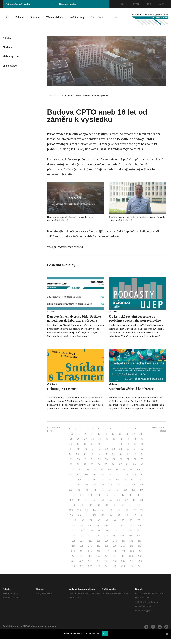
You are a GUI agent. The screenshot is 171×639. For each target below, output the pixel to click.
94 (95, 469)
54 (120, 449)
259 (131, 556)
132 (78, 489)
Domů (53, 95)
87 (120, 464)
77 (128, 459)
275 (114, 566)
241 (131, 545)
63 (106, 454)
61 (92, 454)
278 (139, 566)
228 (98, 541)
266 (115, 561)
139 (133, 489)
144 (98, 495)
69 (71, 459)
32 (120, 439)
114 (94, 479)
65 (120, 454)
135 (102, 489)
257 (114, 556)
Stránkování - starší (159, 429)
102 (78, 474)
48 (78, 449)
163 (98, 505)
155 (110, 500)
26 (78, 439)
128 (126, 484)
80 (71, 464)
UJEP (161, 4)
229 (107, 541)
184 (110, 515)
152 (86, 500)
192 (98, 520)
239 (115, 545)
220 (106, 535)
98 (124, 469)
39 (92, 444)
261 (72, 561)
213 (122, 530)
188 (142, 515)
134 (94, 489)
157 (126, 500)
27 (85, 439)
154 (102, 500)
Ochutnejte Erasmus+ (62, 389)
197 (138, 520)
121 (70, 484)
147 (122, 495)
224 (138, 535)
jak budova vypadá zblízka (125, 149)
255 (98, 556)
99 (131, 469)
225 (73, 541)
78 (135, 459)
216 (74, 535)
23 (133, 433)
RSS (26, 626)
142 (82, 495)
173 (102, 510)
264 (98, 561)
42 (113, 444)
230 (115, 541)
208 (83, 530)
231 (123, 541)
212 (115, 530)
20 (113, 433)
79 (142, 459)
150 (71, 500)
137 (118, 489)
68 (142, 454)
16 (85, 433)
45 (135, 444)
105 (102, 474)
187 (134, 515)
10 (123, 428)
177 (134, 510)
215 (138, 530)
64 (113, 454)
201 (98, 525)
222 (122, 535)
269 (140, 561)
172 (94, 510)
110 (142, 474)
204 (123, 525)
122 (78, 484)
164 (106, 505)
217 (82, 535)
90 (141, 464)
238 (106, 545)
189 (74, 520)
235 (81, 545)
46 (142, 444)
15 (79, 433)
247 (107, 551)
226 (82, 541)
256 (106, 556)
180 (79, 515)
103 (86, 474)
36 (70, 444)
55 (128, 449)
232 (131, 541)
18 (99, 433)
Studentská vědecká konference (131, 389)
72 (92, 459)
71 (85, 459)
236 (90, 545)
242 (139, 545)
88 (127, 464)
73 (99, 459)
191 (90, 520)
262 (81, 561)
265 (106, 561)
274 (106, 566)
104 (94, 474)
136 (110, 489)
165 (114, 505)
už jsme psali (66, 149)
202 (106, 525)
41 (106, 444)
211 (107, 530)
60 (84, 454)
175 (118, 510)
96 (109, 469)
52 (106, 449)
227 (90, 541)
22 (126, 433)
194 (114, 520)
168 (138, 505)
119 (132, 479)
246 (98, 551)
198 (73, 525)
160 (74, 505)
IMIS (149, 4)
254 (90, 556)
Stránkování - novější (54, 429)
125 (102, 484)
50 (93, 449)
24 (140, 433)
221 (114, 535)
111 (72, 479)
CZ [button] (123, 4)
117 (117, 479)
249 (124, 551)
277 (131, 566)
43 (120, 444)
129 (134, 484)
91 (73, 469)
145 (106, 495)
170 (79, 510)
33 (127, 439)
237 (98, 545)
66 (128, 454)
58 (70, 454)
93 (87, 469)
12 (136, 428)
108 (126, 474)
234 (73, 545)
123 (86, 484)
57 (142, 449)
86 (113, 464)
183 (102, 515)
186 (126, 515)
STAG (136, 4)
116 (109, 479)
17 (92, 433)
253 (81, 556)
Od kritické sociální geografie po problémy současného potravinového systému (135, 320)
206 (140, 525)
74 (106, 459)
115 (102, 479)
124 (94, 484)
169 (71, 510)
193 (106, 520)
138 (125, 489)
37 (78, 444)
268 (131, 561)
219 (98, 535)
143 (90, 495)
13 (143, 428)
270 (74, 566)
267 (123, 561)
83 (92, 464)
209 (91, 530)
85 (106, 464)
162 (90, 505)
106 (110, 474)
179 (71, 515)
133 (86, 489)
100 (139, 469)
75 (113, 459)
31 (114, 439)
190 (82, 520)
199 (81, 525)
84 (99, 464)
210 (99, 530)
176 (126, 510)
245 (90, 551)
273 (98, 566)
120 (140, 479)
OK (105, 633)
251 (140, 551)
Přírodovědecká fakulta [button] (29, 4)
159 (142, 500)
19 (106, 433)
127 (118, 484)
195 (122, 520)
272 (90, 566)
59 (77, 454)
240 (123, 545)
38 (85, 444)
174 (110, 510)
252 (73, 556)
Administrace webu (12, 626)
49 (85, 449)
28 (92, 439)
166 (122, 505)
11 (129, 428)
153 (94, 500)
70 (78, 459)
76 (120, 459)
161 (82, 505)
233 (139, 541)
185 (118, 515)
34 (134, 439)
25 (71, 439)
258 (123, 556)
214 (130, 530)
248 (115, 551)
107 (118, 474)
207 (74, 530)
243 (73, 551)
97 (116, 469)
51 (100, 449)
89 (134, 464)
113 (87, 479)
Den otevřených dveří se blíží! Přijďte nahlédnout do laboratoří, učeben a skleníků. (74, 320)
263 (89, 561)
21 (120, 433)
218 (90, 535)
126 (110, 484)
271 (81, 566)
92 (80, 469)
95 (102, 469)
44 (127, 444)
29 (99, 439)
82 (85, 464)
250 (132, 551)
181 (87, 515)
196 (130, 520)
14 (72, 433)
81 (78, 464)
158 (134, 500)
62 (99, 454)
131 (70, 489)
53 (113, 449)
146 (114, 495)
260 (139, 556)
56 (135, 449)
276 (123, 566)
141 (74, 495)
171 (87, 510)
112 (79, 479)
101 (70, 474)
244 (81, 551)
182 (94, 515)
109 (134, 474)
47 (71, 449)
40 (99, 444)
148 (130, 495)
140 (142, 489)
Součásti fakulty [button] (82, 4)
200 (90, 525)
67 (135, 454)
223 (130, 535)
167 (130, 505)
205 (131, 525)
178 (142, 510)
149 (138, 495)
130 (142, 484)
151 (78, 500)
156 (118, 500)
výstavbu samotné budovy (92, 164)
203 (114, 525)
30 (107, 439)
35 (142, 439)
